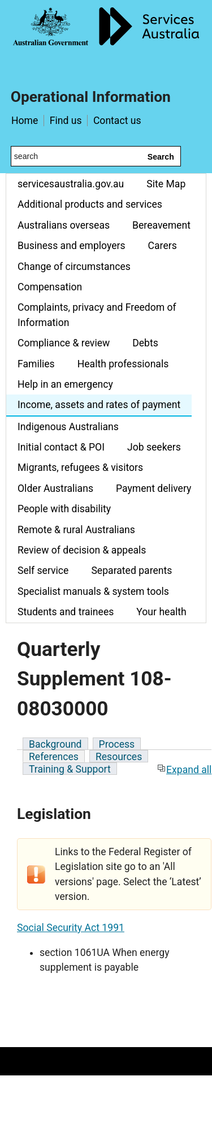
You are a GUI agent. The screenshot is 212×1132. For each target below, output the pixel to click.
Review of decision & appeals (82, 550)
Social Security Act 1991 (70, 927)
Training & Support (70, 769)
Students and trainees (66, 612)
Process (117, 744)
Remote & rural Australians (76, 529)
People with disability (64, 508)
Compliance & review (64, 343)
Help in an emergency (65, 384)
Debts (145, 343)
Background (55, 744)
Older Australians (55, 488)
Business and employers (72, 245)
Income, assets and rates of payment (99, 404)
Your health (161, 612)
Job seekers (154, 447)
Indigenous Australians (68, 426)
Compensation (50, 287)
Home (24, 120)
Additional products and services (90, 204)
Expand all (184, 769)
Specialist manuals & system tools (93, 591)
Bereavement (161, 225)
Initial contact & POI (61, 447)
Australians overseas (64, 225)
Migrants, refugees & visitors (80, 467)
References (54, 756)
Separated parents (131, 570)
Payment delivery (153, 488)
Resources (119, 756)
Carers (162, 245)
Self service (43, 570)
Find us (66, 120)
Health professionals (123, 364)
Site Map (165, 184)
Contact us (117, 120)
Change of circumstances (74, 266)
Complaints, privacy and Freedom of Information (97, 315)
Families (36, 364)
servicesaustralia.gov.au (71, 184)
